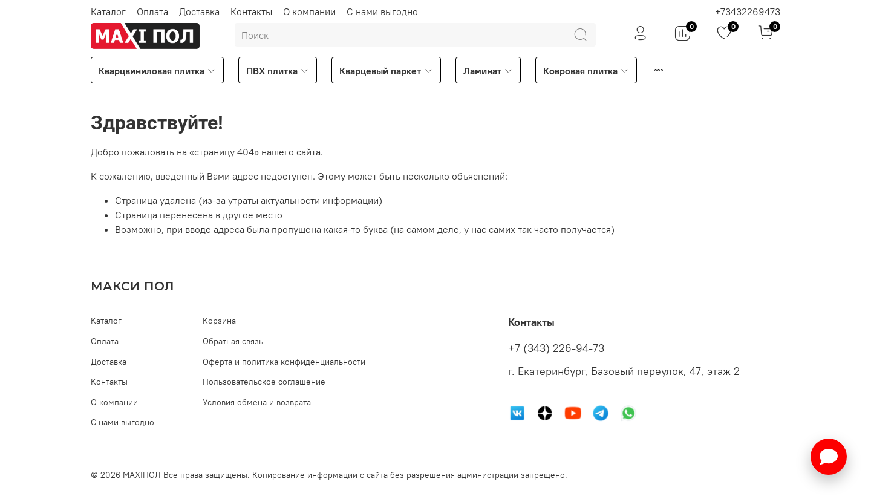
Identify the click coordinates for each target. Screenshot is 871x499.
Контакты (251, 11)
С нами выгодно (382, 11)
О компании (309, 11)
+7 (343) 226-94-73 (556, 348)
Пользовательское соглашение (264, 381)
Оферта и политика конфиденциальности (284, 361)
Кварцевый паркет (385, 71)
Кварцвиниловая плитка (157, 71)
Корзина (219, 320)
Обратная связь (233, 341)
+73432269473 (747, 11)
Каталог (108, 11)
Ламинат (488, 71)
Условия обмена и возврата (257, 402)
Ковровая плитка (586, 71)
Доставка (199, 11)
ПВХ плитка (277, 71)
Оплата (152, 11)
